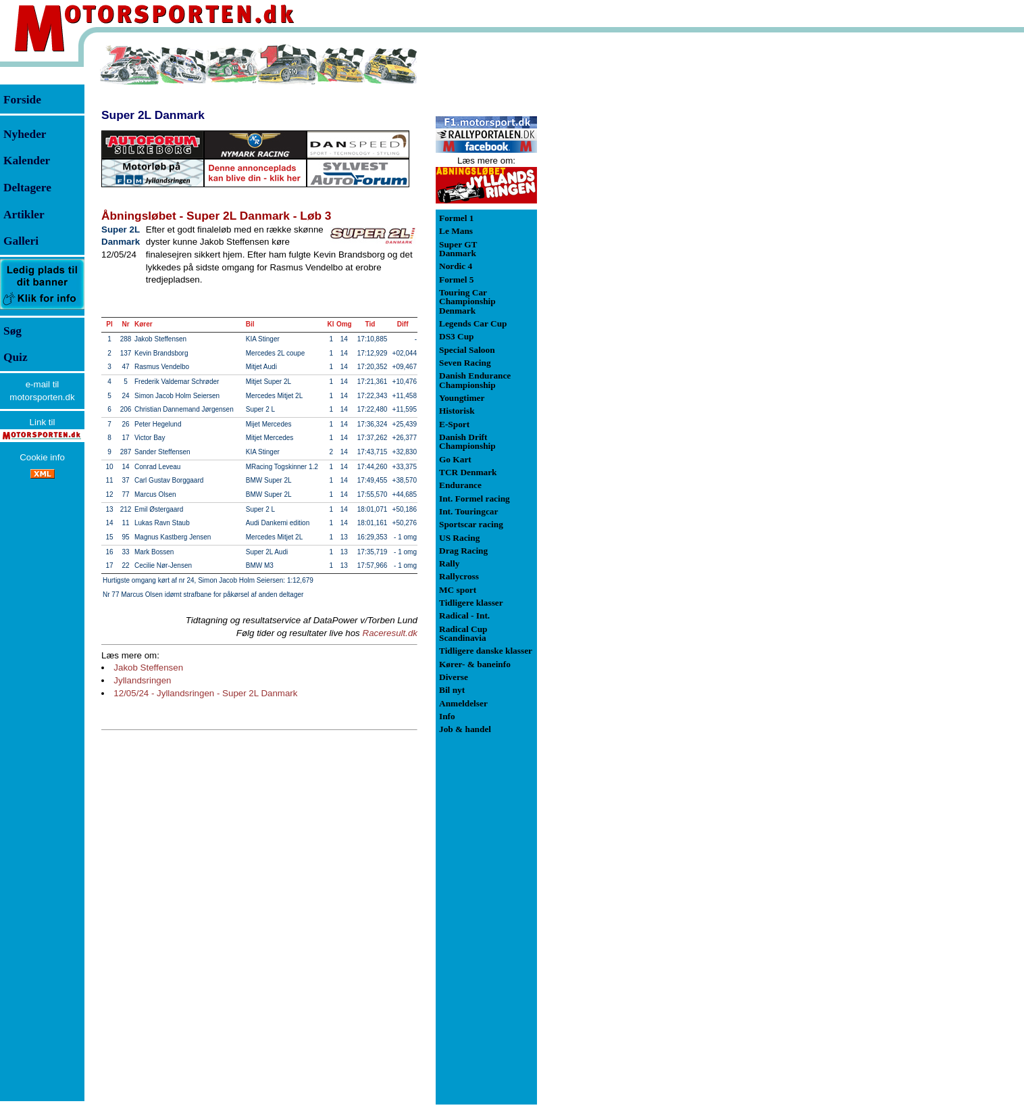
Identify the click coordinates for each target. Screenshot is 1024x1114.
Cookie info (42, 457)
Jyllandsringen (142, 680)
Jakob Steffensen (148, 667)
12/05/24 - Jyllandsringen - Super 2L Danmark (205, 693)
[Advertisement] (608, 246)
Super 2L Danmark (153, 115)
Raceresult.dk (390, 633)
